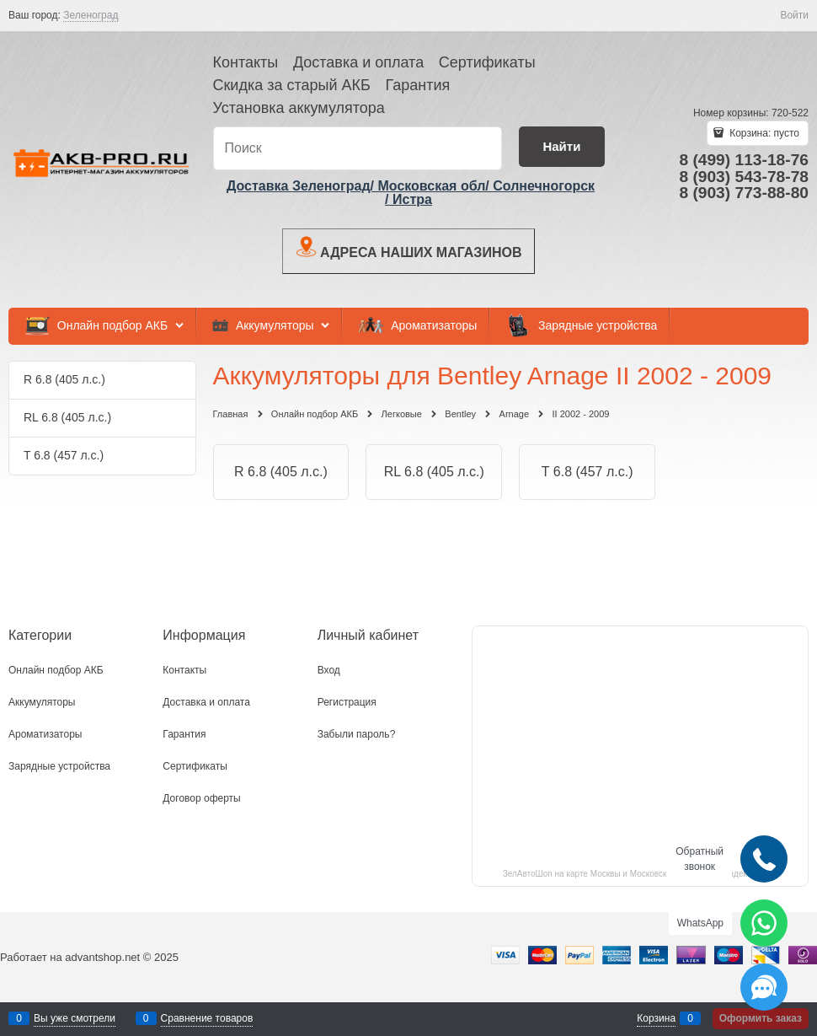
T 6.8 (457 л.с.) (587, 471)
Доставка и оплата (358, 62)
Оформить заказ (760, 1018)
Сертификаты (487, 62)
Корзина (656, 1018)
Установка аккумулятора (299, 107)
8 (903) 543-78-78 (744, 176)
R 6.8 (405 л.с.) (281, 471)
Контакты (246, 62)
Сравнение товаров (207, 1018)
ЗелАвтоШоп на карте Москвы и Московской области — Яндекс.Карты (640, 873)
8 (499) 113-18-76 (744, 160)
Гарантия (417, 85)
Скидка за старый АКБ (292, 85)
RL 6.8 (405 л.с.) (434, 471)
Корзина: (763, 133)
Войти (794, 15)
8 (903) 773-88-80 (744, 192)
